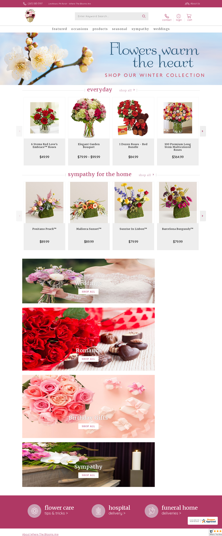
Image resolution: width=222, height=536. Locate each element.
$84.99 (133, 155)
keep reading (100, 421)
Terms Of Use (138, 533)
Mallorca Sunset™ (89, 227)
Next (203, 129)
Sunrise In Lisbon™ (133, 227)
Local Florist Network (175, 533)
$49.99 (44, 155)
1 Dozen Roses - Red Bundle (133, 144)
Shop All (125, 88)
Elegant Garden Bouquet (89, 144)
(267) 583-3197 (35, 3)
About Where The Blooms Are (40, 416)
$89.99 (44, 239)
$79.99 (133, 239)
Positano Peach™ (44, 227)
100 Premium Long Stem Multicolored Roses (178, 145)
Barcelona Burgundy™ (177, 227)
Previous (19, 129)
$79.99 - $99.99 (89, 155)
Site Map (192, 533)
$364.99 (178, 155)
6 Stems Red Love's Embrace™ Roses (44, 144)
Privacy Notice (154, 533)
